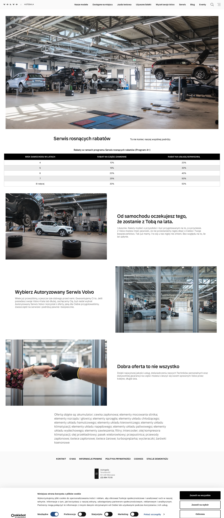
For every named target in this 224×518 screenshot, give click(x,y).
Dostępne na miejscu (103, 4)
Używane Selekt (143, 4)
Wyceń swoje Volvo (165, 4)
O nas (72, 459)
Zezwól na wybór (200, 501)
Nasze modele (81, 4)
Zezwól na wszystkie (200, 491)
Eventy (202, 4)
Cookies (138, 459)
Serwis (182, 4)
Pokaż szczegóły (152, 510)
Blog (192, 4)
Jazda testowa (124, 4)
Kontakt (61, 459)
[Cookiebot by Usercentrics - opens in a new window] (18, 512)
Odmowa (200, 510)
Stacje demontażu (157, 459)
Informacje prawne (90, 459)
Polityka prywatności (118, 459)
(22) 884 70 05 (106, 477)
